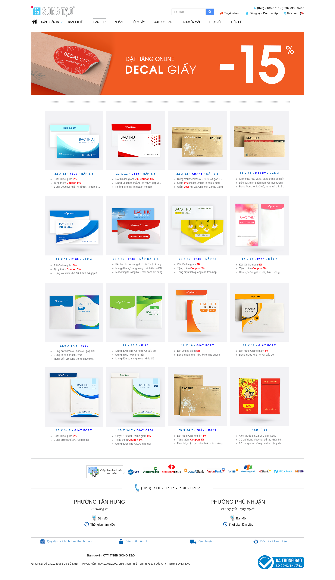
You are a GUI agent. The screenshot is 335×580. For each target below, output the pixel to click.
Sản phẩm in (50, 22)
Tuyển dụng (230, 13)
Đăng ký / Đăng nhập (262, 13)
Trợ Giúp (215, 22)
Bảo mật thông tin (137, 541)
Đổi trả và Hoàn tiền (273, 541)
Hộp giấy (138, 22)
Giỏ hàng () (293, 13)
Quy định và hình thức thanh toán (69, 541)
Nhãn (119, 22)
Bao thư (99, 22)
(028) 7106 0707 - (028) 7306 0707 (279, 8)
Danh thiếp (76, 22)
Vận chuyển (205, 541)
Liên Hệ (236, 22)
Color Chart (164, 22)
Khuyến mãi (191, 22)
